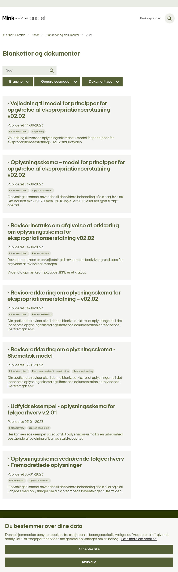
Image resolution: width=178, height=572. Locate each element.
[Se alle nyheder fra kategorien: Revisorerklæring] (42, 314)
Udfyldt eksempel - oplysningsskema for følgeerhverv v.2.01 (61, 410)
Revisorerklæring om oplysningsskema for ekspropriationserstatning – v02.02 (64, 296)
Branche (16, 81)
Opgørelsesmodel (55, 81)
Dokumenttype (101, 81)
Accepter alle (89, 549)
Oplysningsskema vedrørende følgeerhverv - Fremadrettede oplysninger (66, 462)
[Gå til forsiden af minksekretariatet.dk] (23, 18)
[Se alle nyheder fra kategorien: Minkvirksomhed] (19, 131)
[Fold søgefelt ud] (170, 18)
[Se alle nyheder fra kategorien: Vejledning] (38, 131)
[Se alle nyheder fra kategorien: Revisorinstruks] (41, 253)
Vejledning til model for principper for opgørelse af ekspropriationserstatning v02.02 (59, 110)
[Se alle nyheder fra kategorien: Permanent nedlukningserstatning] (50, 371)
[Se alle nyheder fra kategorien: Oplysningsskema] (42, 190)
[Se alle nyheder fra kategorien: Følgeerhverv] (17, 428)
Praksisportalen (150, 18)
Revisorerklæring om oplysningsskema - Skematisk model (61, 353)
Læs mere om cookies (139, 539)
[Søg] (29, 70)
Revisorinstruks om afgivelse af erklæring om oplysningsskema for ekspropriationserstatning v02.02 (63, 232)
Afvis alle (89, 562)
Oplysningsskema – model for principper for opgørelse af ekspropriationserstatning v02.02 (66, 169)
